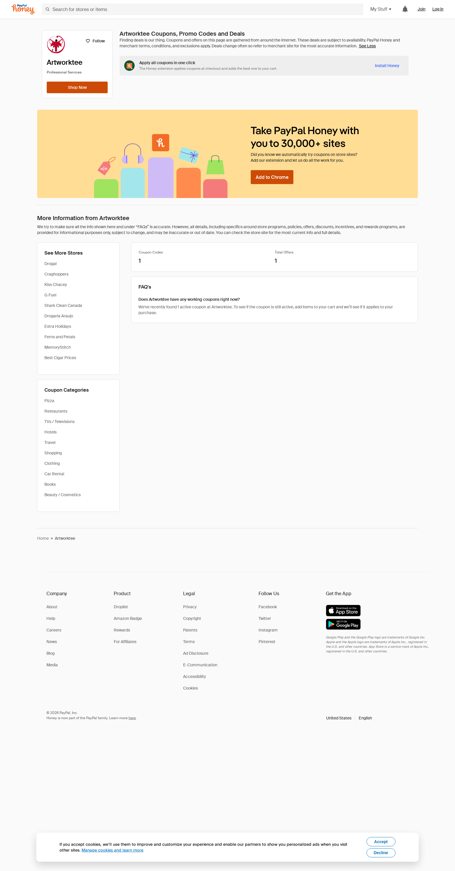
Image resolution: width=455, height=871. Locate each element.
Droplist (121, 606)
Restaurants (55, 411)
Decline (381, 852)
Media (52, 664)
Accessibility (194, 676)
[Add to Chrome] (272, 177)
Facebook (268, 606)
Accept (381, 841)
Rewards (122, 630)
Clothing (52, 463)
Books (50, 484)
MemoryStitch (57, 347)
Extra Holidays (57, 326)
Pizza (49, 400)
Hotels (50, 432)
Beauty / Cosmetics (62, 494)
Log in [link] (437, 9)
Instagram (268, 630)
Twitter (265, 618)
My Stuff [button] (381, 9)
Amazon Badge (128, 618)
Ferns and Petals (59, 336)
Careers (53, 630)
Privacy (190, 606)
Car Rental (54, 473)
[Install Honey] (387, 65)
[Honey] (23, 9)
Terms (189, 641)
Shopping (53, 453)
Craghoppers (56, 274)
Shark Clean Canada (63, 305)
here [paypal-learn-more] (132, 718)
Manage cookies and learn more (112, 849)
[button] (349, 718)
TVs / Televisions (59, 421)
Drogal (50, 263)
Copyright (192, 618)
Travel (49, 442)
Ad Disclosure (195, 653)
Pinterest (267, 641)
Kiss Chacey (55, 284)
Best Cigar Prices (60, 357)
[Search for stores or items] (202, 9)
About (51, 606)
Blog (50, 653)
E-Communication (200, 664)
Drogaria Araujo (58, 315)
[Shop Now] (77, 87)
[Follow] (95, 41)
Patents (190, 630)
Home (43, 538)
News (51, 641)
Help (50, 618)
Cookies (190, 688)
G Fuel (50, 295)
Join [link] (421, 9)
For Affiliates (125, 641)
